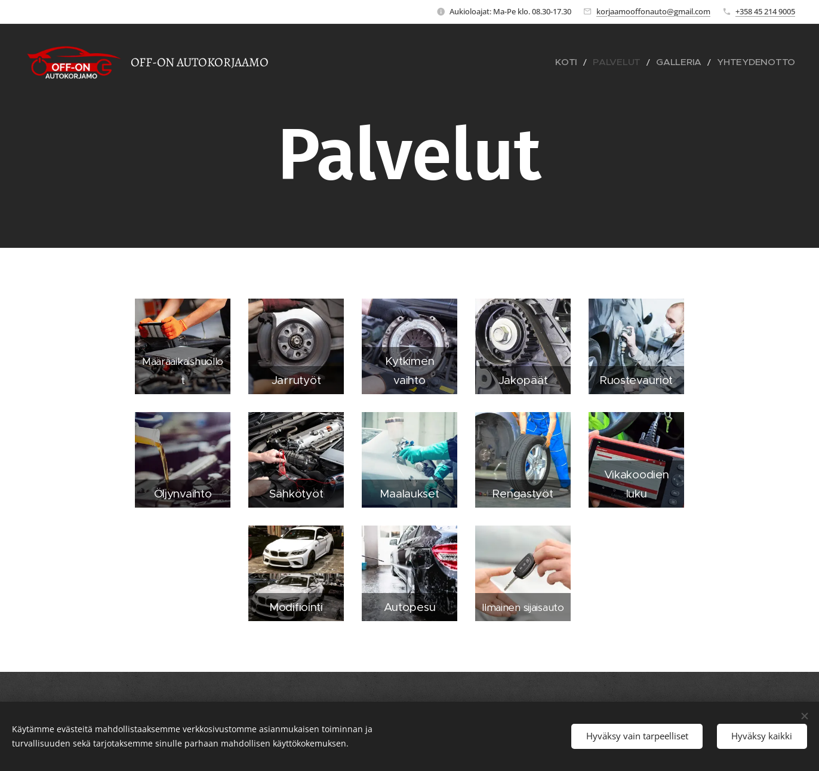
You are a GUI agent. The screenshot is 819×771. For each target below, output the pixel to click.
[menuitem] (597, 63)
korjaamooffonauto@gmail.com (653, 11)
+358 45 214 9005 (765, 11)
